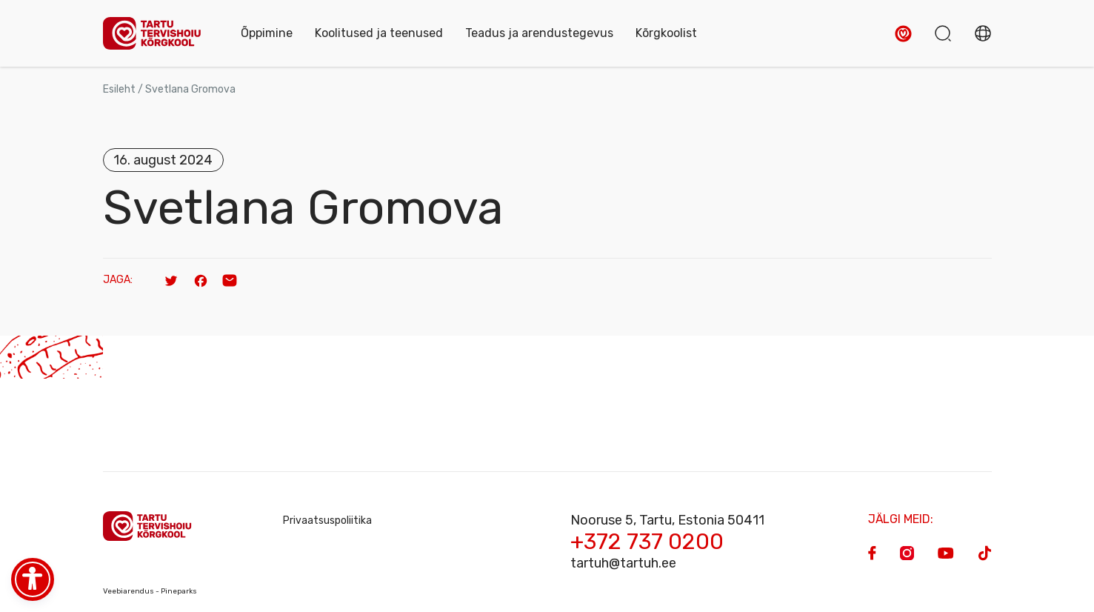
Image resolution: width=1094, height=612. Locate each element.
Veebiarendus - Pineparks (150, 591)
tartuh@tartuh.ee (623, 563)
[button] (903, 33)
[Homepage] (157, 33)
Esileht (119, 89)
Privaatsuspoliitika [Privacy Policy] (327, 520)
